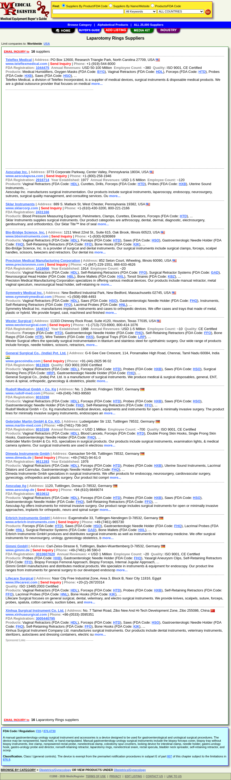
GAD (215, 272)
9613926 (42, 365)
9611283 (42, 462)
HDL (159, 72)
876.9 (6, 759)
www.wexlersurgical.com (26, 325)
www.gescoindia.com (23, 361)
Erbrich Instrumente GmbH (28, 518)
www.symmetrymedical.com (29, 297)
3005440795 (45, 618)
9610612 (42, 494)
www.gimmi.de (18, 550)
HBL (70, 276)
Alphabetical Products (112, 24)
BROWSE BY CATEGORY (18, 769)
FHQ (19, 244)
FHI (38, 731)
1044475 (42, 68)
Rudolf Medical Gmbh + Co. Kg (31, 389)
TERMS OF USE (96, 776)
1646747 (42, 329)
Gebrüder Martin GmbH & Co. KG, (33, 421)
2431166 (42, 212)
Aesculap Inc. (17, 172)
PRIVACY (115, 776)
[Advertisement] (115, 128)
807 (169, 756)
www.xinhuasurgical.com (26, 614)
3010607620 (45, 554)
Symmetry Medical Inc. (24, 293)
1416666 (42, 268)
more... (97, 84)
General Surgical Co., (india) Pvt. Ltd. (36, 353)
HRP (50, 373)
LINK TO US (174, 776)
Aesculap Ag (16, 486)
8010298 (42, 397)
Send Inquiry (60, 64)
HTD (202, 72)
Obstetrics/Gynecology (55, 769)
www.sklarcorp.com (22, 208)
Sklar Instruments (20, 204)
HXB (28, 76)
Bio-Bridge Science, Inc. (25, 232)
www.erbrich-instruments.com (30, 522)
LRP (141, 337)
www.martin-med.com (23, 425)
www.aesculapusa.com (24, 176)
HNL (122, 305)
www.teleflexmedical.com (26, 64)
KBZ (171, 276)
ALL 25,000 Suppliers (148, 24)
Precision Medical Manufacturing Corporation (43, 260)
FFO (88, 244)
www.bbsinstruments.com (27, 236)
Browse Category (80, 24)
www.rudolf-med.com (23, 393)
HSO (67, 76)
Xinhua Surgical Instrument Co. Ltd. (35, 610)
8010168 (42, 429)
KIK (136, 244)
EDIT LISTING (133, 776)
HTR (38, 337)
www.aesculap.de (20, 490)
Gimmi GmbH (17, 546)
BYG (101, 72)
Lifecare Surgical (19, 578)
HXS (89, 337)
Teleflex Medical (19, 60)
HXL (120, 276)
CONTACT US (154, 776)
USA (47, 43)
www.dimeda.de (19, 458)
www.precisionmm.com (25, 264)
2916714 (42, 180)
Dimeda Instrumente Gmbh (28, 454)
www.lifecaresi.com (21, 582)
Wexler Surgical (18, 321)
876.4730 (49, 731)
